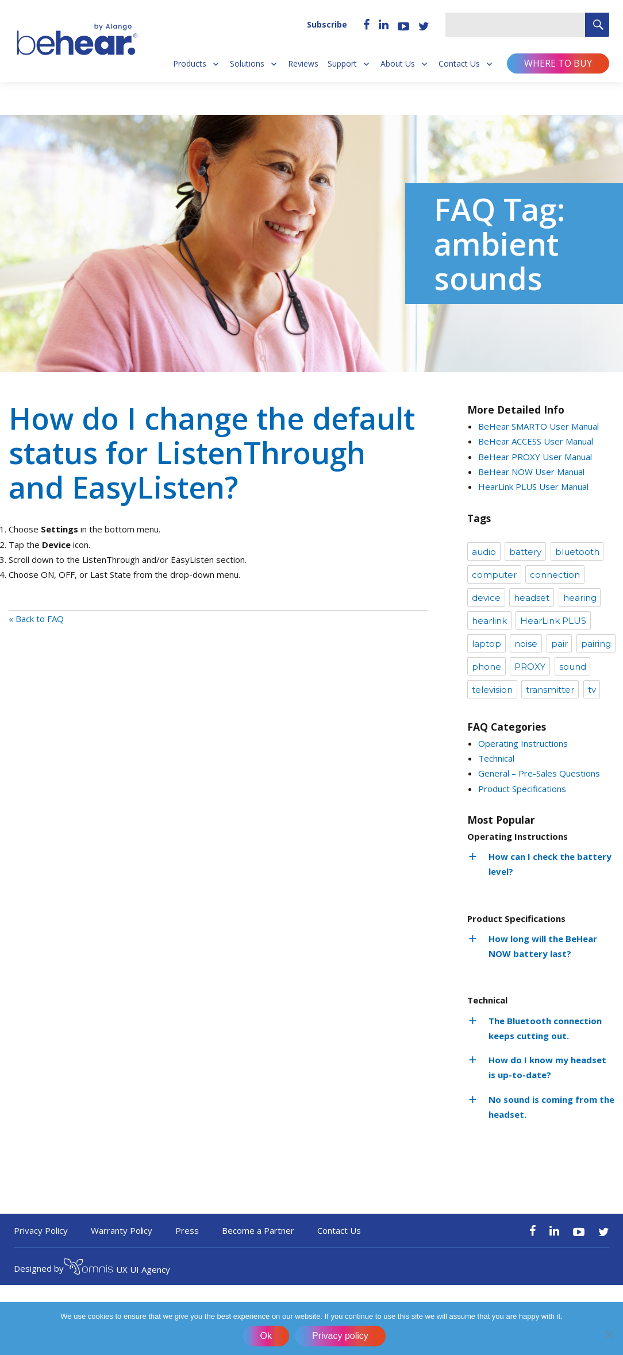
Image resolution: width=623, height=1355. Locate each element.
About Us (397, 63)
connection (555, 574)
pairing (596, 643)
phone (486, 666)
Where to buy (558, 63)
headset (531, 597)
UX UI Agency (117, 1268)
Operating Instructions (523, 743)
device (486, 597)
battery (525, 551)
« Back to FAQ (36, 618)
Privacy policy (340, 1336)
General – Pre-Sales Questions (539, 773)
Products (189, 63)
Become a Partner (258, 1230)
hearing (580, 597)
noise (525, 643)
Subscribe (327, 24)
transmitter (550, 689)
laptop (486, 643)
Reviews (303, 64)
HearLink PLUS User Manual (533, 486)
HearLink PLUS (553, 620)
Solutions (247, 63)
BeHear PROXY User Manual (535, 456)
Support (342, 63)
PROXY (529, 666)
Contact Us (459, 63)
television (492, 689)
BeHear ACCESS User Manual (535, 441)
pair (559, 643)
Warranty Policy (122, 1230)
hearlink (489, 620)
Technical (496, 758)
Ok (266, 1336)
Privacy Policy (41, 1230)
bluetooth (577, 551)
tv (592, 689)
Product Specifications (522, 788)
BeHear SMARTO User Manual (538, 426)
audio (484, 551)
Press (187, 1230)
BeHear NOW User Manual (531, 471)
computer (494, 574)
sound (572, 666)
